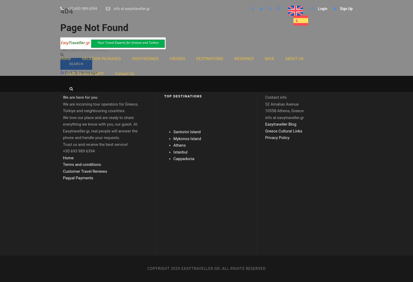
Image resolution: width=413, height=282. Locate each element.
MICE (269, 59)
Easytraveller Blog (280, 124)
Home (65, 59)
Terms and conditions (82, 164)
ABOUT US (294, 59)
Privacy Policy (277, 137)
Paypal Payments (78, 178)
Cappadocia (183, 158)
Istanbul (180, 152)
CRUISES (177, 59)
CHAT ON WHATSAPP (85, 74)
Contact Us (124, 74)
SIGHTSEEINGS (145, 59)
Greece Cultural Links (283, 131)
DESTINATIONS (209, 59)
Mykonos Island (187, 138)
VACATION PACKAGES (101, 59)
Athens (179, 145)
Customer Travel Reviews (85, 171)
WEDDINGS (244, 59)
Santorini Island (186, 132)
